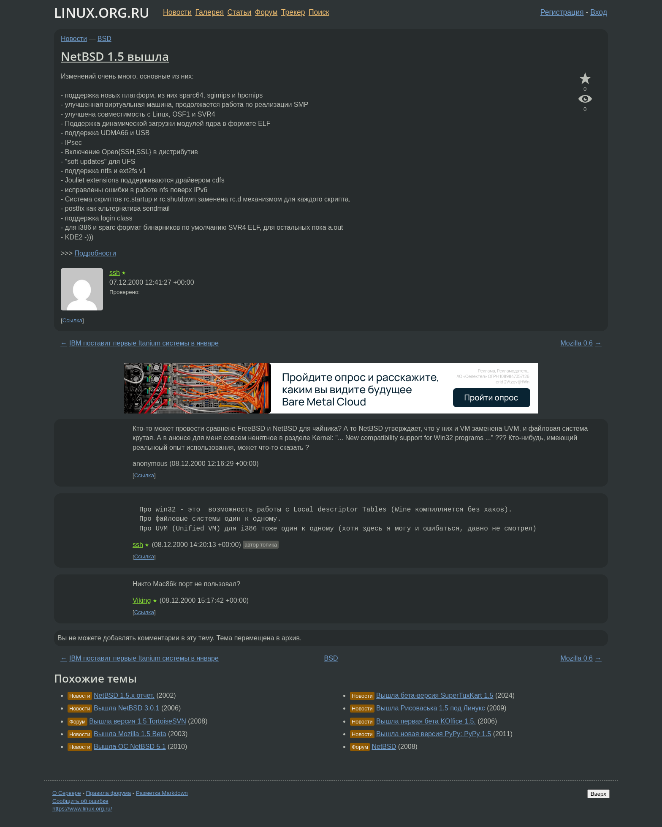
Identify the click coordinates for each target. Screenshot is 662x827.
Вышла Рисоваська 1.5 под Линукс (430, 708)
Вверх (598, 794)
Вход (598, 12)
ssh (114, 272)
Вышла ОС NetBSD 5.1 (130, 746)
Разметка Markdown (162, 793)
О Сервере (66, 793)
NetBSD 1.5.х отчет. (124, 695)
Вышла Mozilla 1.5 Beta (130, 733)
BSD (104, 38)
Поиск (319, 12)
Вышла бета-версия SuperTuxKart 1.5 (434, 695)
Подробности (95, 253)
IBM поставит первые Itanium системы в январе (144, 343)
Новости (177, 12)
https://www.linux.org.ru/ (82, 808)
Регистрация (562, 12)
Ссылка (72, 320)
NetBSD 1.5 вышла (115, 56)
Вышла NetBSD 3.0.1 (127, 708)
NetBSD (384, 746)
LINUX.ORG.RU (101, 12)
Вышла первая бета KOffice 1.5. (426, 721)
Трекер (293, 12)
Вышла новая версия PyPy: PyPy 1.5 (433, 733)
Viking (142, 600)
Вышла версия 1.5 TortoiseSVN (137, 721)
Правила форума (108, 793)
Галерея (209, 12)
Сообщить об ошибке (80, 801)
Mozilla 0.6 (576, 343)
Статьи (239, 12)
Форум (266, 12)
